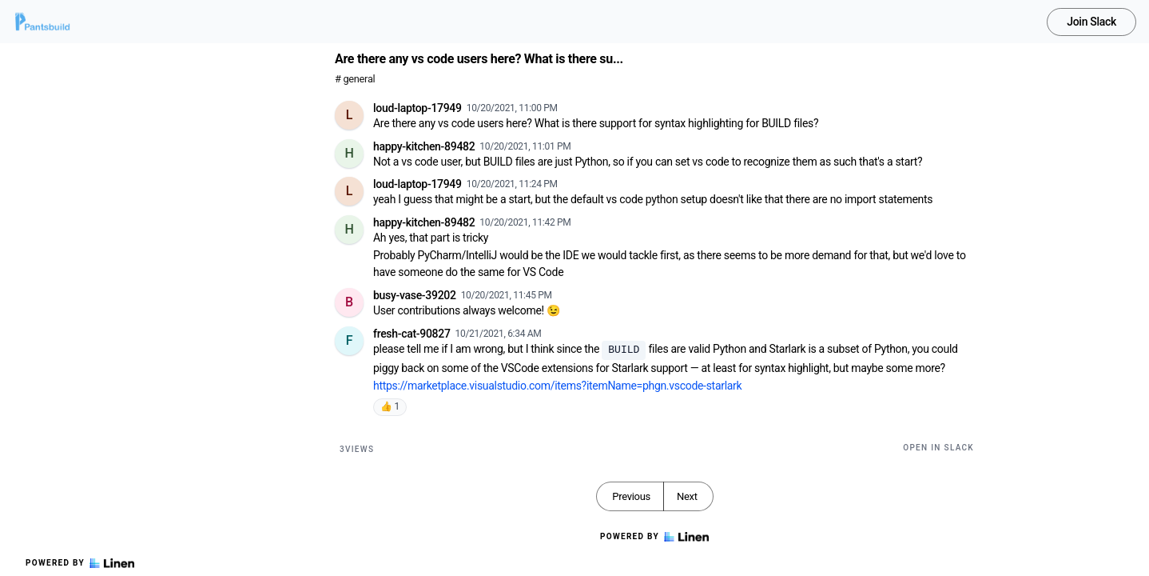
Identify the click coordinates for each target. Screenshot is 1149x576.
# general (355, 79)
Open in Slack (938, 447)
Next (687, 496)
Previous (631, 496)
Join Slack (1091, 21)
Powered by (80, 563)
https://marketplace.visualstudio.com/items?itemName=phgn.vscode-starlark (557, 385)
